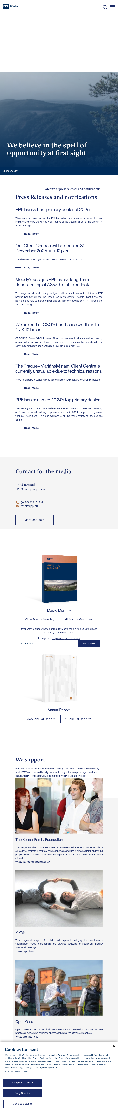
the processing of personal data (66, 638)
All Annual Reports (78, 719)
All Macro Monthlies (78, 619)
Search (105, 7)
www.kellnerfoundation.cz (32, 861)
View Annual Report (40, 719)
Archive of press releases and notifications (72, 189)
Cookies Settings (23, 1103)
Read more (31, 233)
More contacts (34, 520)
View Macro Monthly (39, 619)
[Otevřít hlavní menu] (112, 7)
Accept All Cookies (23, 1082)
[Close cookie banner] (112, 1045)
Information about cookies (16, 1071)
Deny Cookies (23, 1093)
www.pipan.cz (24, 951)
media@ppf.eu (26, 506)
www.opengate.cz (26, 1036)
